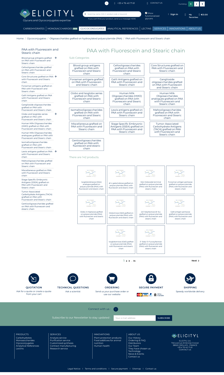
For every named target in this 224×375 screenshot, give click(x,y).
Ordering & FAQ (137, 340)
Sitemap (136, 368)
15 (134, 261)
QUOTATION (34, 287)
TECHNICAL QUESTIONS (73, 287)
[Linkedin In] (106, 3)
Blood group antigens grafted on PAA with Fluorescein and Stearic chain (37, 61)
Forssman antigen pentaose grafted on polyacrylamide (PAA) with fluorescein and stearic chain (180, 185)
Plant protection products (107, 337)
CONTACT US (156, 3)
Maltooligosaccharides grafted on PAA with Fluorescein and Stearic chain (37, 164)
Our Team (133, 345)
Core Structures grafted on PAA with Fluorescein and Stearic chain (37, 79)
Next (196, 261)
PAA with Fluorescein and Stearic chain (40, 51)
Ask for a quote (24, 291)
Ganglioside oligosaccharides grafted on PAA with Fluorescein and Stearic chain (36, 107)
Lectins (20, 348)
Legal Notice (74, 368)
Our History (134, 337)
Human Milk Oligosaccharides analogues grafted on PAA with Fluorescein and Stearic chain (37, 136)
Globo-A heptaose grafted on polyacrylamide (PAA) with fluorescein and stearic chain (91, 215)
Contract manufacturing (63, 345)
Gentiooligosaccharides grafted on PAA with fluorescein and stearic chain (37, 206)
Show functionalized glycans (152, 16)
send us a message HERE (125, 19)
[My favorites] (185, 14)
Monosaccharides (25, 340)
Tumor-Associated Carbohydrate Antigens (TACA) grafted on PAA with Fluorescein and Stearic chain (37, 195)
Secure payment (119, 368)
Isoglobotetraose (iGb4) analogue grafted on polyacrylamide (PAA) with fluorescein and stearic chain (91, 185)
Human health (102, 345)
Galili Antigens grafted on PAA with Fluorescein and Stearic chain (37, 98)
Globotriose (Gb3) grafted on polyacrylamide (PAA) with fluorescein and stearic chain (121, 215)
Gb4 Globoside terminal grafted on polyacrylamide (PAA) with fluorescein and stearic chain (150, 185)
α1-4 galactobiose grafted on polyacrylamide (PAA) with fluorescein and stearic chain (121, 185)
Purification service (60, 340)
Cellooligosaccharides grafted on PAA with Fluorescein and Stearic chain (36, 70)
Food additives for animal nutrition (107, 341)
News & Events (136, 353)
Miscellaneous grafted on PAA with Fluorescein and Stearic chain (36, 173)
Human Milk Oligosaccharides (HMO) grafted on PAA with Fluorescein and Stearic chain (37, 126)
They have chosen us (139, 348)
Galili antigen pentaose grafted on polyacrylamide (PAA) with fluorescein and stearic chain (180, 215)
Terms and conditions (96, 368)
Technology (134, 351)
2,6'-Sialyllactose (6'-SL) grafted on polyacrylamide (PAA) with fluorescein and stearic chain (150, 215)
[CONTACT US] (147, 3)
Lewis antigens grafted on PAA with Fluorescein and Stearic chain (37, 154)
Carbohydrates (24, 337)
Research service (59, 348)
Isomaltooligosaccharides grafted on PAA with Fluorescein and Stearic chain (36, 145)
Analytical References (27, 345)
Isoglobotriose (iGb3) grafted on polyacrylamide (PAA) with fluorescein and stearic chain (121, 245)
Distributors (134, 343)
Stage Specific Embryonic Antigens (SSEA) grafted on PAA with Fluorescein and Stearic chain (35, 183)
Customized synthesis (61, 343)
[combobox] (112, 14)
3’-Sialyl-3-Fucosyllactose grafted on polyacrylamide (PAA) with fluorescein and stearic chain (150, 245)
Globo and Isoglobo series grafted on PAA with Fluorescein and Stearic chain (36, 117)
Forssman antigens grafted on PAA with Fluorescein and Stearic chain (37, 89)
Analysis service (58, 337)
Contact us (134, 356)
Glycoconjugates (25, 343)
